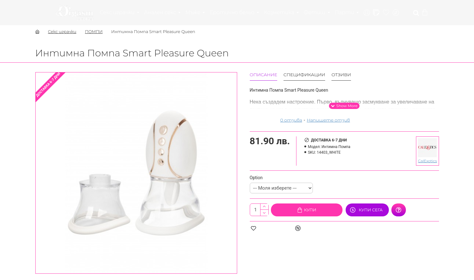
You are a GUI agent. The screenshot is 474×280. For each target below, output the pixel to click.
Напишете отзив (328, 120)
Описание (263, 74)
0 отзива (291, 120)
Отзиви (341, 74)
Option (256, 177)
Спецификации (304, 74)
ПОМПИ (93, 31)
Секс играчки (62, 31)
